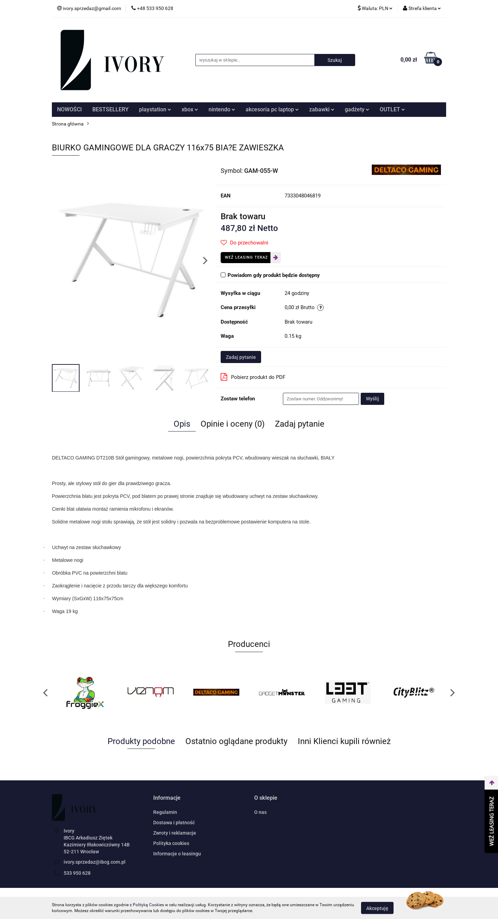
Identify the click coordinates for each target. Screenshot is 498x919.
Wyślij (372, 398)
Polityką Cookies (148, 904)
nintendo (222, 109)
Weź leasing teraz (246, 257)
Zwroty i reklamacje (174, 833)
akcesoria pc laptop (272, 109)
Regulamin (165, 812)
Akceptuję (377, 908)
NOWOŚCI (69, 109)
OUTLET (392, 109)
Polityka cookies (171, 843)
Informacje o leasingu (177, 853)
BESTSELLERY (110, 109)
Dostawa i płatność (174, 822)
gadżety (357, 109)
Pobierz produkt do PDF (253, 377)
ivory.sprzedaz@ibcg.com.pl (95, 862)
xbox (190, 109)
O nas (260, 812)
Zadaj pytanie (241, 357)
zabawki (321, 109)
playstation (155, 109)
